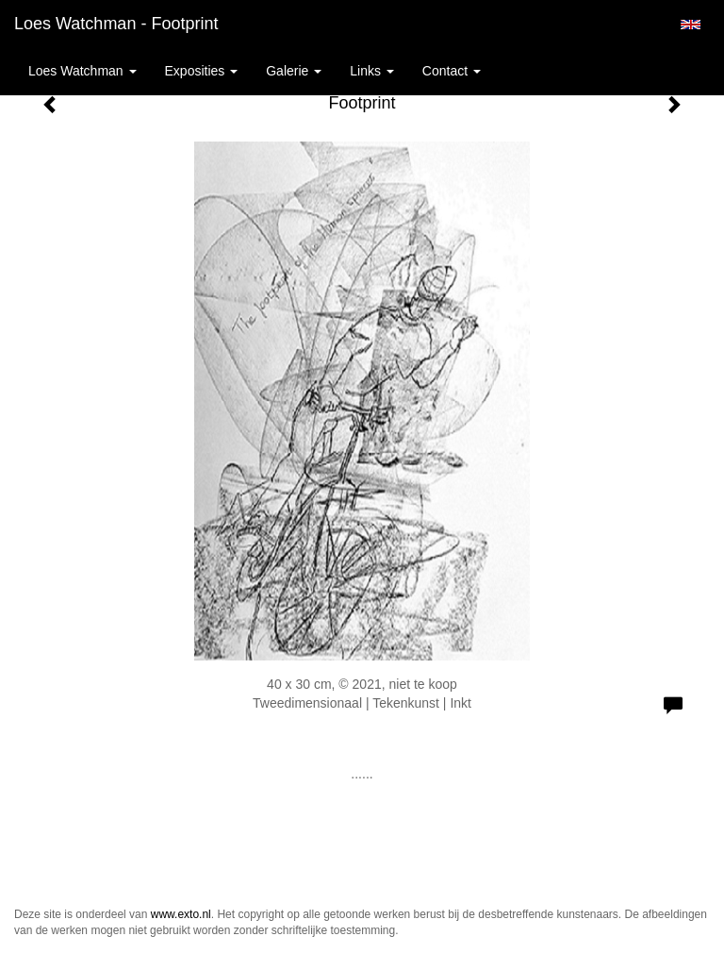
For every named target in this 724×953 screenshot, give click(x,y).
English (690, 24)
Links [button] (372, 70)
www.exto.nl (181, 914)
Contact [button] (451, 70)
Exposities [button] (202, 70)
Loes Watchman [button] (82, 70)
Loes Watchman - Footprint (116, 23)
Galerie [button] (293, 70)
